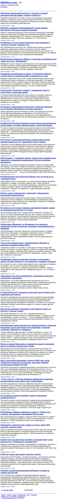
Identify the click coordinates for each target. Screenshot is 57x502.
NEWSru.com (9, 2)
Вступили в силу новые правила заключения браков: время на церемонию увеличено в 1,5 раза (28, 209)
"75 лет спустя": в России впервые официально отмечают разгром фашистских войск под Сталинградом (27, 380)
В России (4, 7)
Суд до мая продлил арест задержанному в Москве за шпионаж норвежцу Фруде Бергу (25, 244)
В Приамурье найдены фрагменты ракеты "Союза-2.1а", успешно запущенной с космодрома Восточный (26, 413)
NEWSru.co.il (5, 496)
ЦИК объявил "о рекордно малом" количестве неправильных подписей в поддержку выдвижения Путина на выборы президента (28, 160)
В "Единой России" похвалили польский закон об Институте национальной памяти (28, 293)
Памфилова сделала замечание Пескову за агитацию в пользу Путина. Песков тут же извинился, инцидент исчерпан (28, 260)
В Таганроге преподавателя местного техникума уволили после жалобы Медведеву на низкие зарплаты (26, 108)
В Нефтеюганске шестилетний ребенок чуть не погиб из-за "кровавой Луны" (27, 178)
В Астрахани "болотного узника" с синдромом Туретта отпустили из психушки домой (25, 91)
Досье (9, 495)
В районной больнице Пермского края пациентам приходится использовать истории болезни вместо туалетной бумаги (28, 124)
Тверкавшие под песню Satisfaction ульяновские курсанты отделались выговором (27, 277)
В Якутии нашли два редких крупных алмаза (21, 454)
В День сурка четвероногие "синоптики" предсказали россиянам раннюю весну (25, 194)
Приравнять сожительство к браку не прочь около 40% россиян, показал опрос (25, 426)
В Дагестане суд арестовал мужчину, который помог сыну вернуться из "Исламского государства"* (27, 441)
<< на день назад (7, 490)
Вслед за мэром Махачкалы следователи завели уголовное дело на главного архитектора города (27, 345)
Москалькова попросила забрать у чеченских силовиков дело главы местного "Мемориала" (28, 60)
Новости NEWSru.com (9, 498)
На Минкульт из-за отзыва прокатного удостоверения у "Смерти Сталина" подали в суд (25, 44)
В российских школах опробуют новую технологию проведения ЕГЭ (24, 397)
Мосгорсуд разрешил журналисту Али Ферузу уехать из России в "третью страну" (26, 310)
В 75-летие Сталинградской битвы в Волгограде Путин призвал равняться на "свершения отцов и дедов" (25, 141)
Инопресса (21, 496)
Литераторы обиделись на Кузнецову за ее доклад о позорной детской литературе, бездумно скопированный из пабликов (27, 226)
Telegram (34, 495)
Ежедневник (22, 495)
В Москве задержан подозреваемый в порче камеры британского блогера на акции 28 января (24, 29)
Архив (14, 495)
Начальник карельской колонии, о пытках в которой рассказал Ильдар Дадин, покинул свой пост (24, 14)
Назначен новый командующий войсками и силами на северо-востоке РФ (25, 472)
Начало (3, 495)
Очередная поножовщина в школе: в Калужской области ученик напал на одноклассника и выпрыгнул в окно (26, 75)
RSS (28, 495)
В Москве (14, 496)
